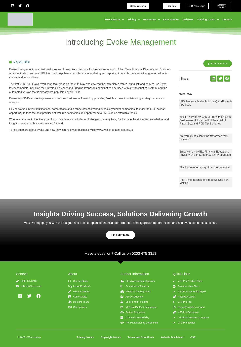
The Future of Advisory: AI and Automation (205, 167)
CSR (193, 337)
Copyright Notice (111, 337)
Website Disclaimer (172, 337)
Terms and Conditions (141, 337)
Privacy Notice (85, 337)
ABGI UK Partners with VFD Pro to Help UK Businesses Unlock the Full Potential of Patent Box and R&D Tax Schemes (205, 120)
